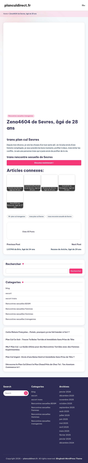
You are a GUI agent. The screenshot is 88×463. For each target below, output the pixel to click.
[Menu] (83, 5)
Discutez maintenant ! (44, 163)
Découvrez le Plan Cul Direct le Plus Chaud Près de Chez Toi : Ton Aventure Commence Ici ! (40, 365)
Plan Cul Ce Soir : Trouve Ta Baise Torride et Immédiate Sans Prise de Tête (40, 339)
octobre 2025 (65, 403)
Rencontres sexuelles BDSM (18, 303)
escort (9, 293)
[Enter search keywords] (16, 393)
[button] (28, 232)
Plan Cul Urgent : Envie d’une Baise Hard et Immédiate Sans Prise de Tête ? (40, 357)
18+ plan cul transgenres (16, 216)
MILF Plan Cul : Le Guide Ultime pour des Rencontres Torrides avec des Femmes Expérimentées (42, 348)
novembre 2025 (66, 399)
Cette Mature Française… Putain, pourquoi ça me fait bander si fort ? (38, 332)
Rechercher (13, 264)
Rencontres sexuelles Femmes (19, 309)
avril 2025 (64, 427)
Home (5, 14)
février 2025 (65, 435)
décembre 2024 (66, 443)
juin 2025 (63, 419)
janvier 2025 (65, 439)
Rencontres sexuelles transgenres (21, 116)
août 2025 (64, 411)
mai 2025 (63, 423)
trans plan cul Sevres (36, 216)
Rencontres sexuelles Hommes (19, 314)
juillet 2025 (64, 415)
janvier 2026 (65, 392)
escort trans (11, 298)
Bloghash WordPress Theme (69, 458)
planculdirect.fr (17, 5)
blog (8, 288)
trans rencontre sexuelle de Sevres (60, 216)
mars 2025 (64, 431)
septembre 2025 (67, 407)
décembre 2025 (66, 395)
